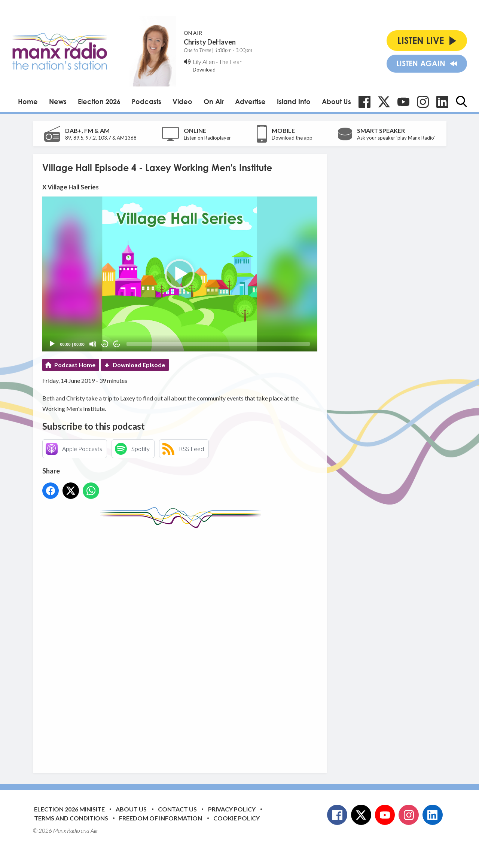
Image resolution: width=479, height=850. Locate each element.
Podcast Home (74, 364)
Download (204, 70)
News (58, 101)
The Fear (230, 61)
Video (182, 101)
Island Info (294, 101)
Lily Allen (204, 61)
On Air (214, 101)
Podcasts (146, 101)
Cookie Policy (236, 818)
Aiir (94, 830)
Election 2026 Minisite (69, 809)
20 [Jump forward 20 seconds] (117, 343)
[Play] (52, 344)
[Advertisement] (182, 645)
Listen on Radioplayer (207, 138)
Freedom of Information (160, 818)
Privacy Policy (232, 809)
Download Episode (139, 364)
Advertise (250, 101)
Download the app (292, 138)
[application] (179, 273)
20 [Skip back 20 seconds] (105, 343)
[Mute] (93, 344)
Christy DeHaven (210, 42)
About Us (336, 101)
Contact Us (177, 809)
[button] (180, 274)
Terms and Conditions (71, 818)
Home (28, 101)
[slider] (218, 344)
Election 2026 (99, 101)
